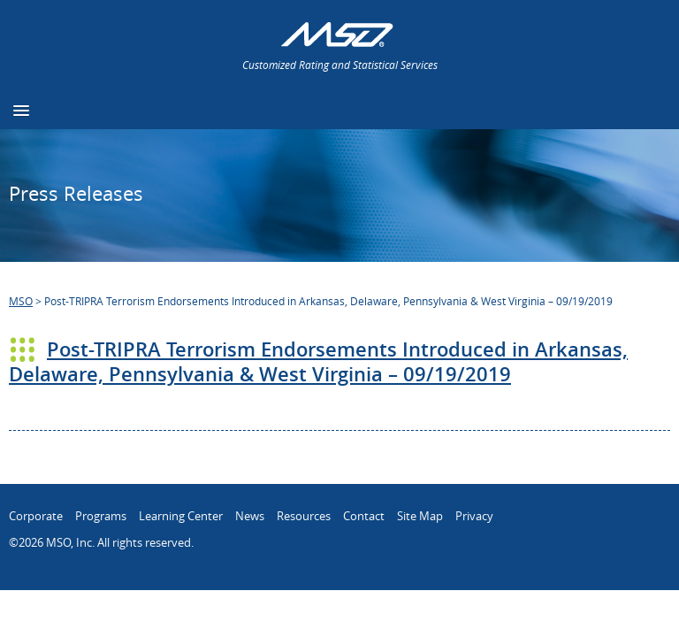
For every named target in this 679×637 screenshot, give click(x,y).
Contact (364, 516)
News (249, 516)
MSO (21, 301)
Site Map (420, 516)
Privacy (474, 516)
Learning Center (181, 516)
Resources (304, 516)
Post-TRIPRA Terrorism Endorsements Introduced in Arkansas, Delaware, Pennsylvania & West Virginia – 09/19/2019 (318, 362)
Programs (100, 516)
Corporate (36, 516)
